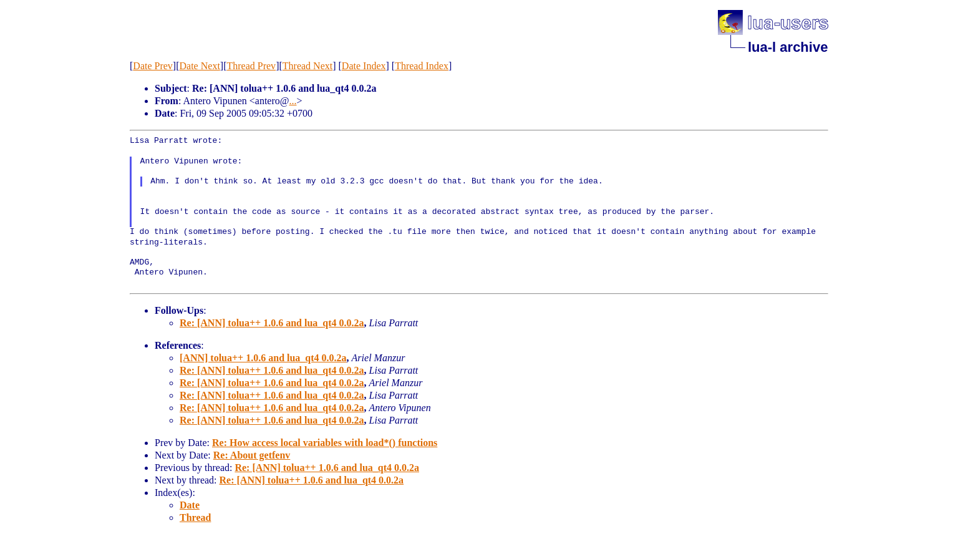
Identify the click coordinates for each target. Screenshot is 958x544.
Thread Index (421, 66)
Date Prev (153, 66)
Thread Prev (251, 66)
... (293, 100)
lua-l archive (788, 47)
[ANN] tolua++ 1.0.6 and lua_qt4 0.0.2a (263, 357)
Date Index (364, 66)
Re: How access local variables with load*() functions (324, 442)
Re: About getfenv (252, 455)
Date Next (200, 66)
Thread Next (307, 66)
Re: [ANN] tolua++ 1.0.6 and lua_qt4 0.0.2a (272, 323)
